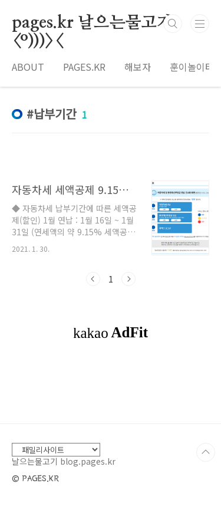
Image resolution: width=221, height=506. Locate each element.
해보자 (137, 67)
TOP (205, 452)
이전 (93, 279)
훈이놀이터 (192, 67)
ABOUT (28, 67)
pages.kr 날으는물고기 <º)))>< (92, 23)
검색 (173, 23)
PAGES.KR (84, 67)
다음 (128, 279)
